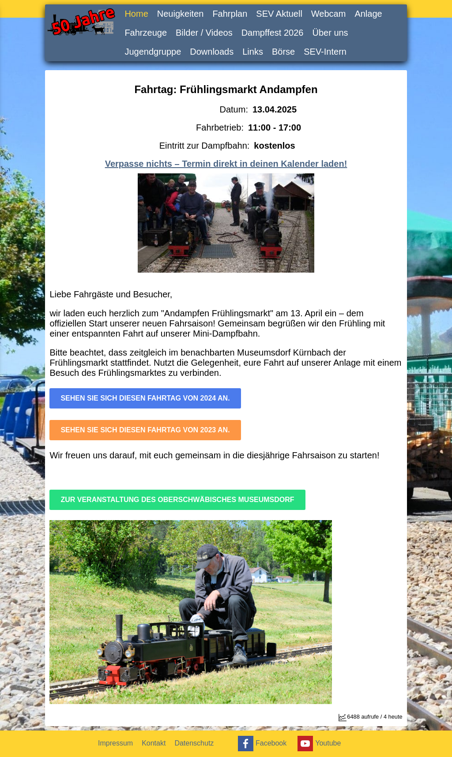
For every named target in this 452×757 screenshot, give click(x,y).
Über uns (330, 32)
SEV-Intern (325, 51)
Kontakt (154, 743)
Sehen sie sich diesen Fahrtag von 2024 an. (145, 398)
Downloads (212, 51)
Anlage (368, 14)
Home (136, 14)
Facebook (261, 743)
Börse (283, 51)
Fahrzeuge (145, 32)
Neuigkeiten (180, 14)
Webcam (328, 14)
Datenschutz (194, 743)
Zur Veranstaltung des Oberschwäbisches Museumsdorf (177, 499)
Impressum (115, 743)
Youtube (318, 743)
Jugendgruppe (152, 51)
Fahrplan (229, 14)
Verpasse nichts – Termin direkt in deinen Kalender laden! (226, 164)
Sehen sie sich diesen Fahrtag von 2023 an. (145, 430)
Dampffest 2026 (272, 32)
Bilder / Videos (204, 32)
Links (252, 51)
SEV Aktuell (279, 14)
